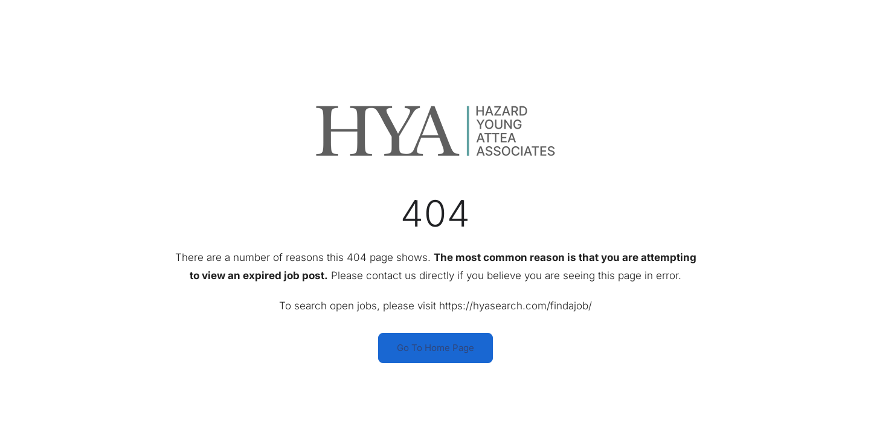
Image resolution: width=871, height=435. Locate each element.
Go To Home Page (435, 347)
